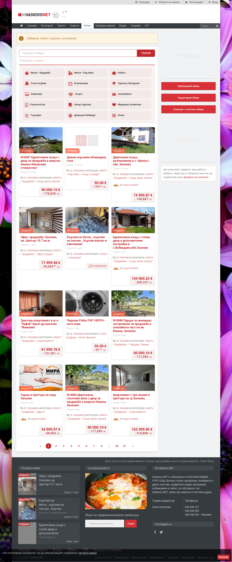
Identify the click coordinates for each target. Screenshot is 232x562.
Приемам (223, 557)
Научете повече (87, 553)
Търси (146, 53)
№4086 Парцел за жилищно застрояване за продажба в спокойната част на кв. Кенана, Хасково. (132, 326)
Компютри (33, 94)
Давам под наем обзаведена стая (87, 158)
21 (124, 446)
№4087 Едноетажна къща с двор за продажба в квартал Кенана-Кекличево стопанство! (41, 162)
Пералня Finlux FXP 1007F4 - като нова (86, 322)
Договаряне (97, 265)
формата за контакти (196, 177)
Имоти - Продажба (37, 73)
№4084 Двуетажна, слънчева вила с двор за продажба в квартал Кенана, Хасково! (87, 400)
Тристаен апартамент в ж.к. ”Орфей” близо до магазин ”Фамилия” (40, 324)
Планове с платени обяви (188, 109)
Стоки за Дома (35, 83)
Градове (136, 25)
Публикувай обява (188, 86)
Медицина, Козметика (126, 105)
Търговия (33, 115)
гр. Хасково (30, 177)
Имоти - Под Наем (81, 73)
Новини (74, 25)
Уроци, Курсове (80, 105)
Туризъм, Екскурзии (125, 83)
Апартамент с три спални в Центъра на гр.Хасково (131, 396)
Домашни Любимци (82, 115)
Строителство (35, 105)
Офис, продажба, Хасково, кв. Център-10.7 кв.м (39, 238)
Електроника (78, 83)
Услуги (75, 94)
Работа (118, 73)
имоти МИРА (130, 184)
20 (116, 446)
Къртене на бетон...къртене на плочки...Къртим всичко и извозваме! (87, 240)
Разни (118, 115)
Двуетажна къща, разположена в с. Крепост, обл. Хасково (131, 160)
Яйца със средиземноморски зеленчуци (112, 515)
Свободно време (105, 25)
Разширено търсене (31, 60)
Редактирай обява (188, 97)
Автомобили (121, 94)
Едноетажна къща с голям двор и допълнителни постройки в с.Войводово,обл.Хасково (132, 242)
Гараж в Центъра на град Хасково (38, 396)
